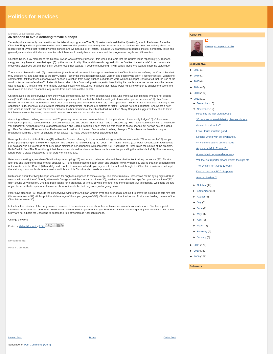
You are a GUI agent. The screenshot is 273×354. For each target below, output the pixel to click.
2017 (197, 69)
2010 (197, 250)
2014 (197, 87)
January (202, 237)
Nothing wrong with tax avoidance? (216, 136)
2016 (197, 75)
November (203, 109)
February (202, 231)
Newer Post (15, 337)
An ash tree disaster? (208, 125)
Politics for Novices (33, 16)
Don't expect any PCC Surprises (214, 171)
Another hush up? (206, 177)
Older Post (170, 337)
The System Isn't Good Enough (214, 165)
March (201, 225)
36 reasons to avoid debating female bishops (221, 119)
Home (92, 337)
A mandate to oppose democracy (215, 154)
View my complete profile (219, 46)
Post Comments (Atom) (37, 344)
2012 (197, 98)
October (202, 185)
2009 (197, 256)
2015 (197, 81)
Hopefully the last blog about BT (214, 113)
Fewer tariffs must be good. (211, 131)
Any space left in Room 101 (212, 148)
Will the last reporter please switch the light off (222, 159)
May (199, 214)
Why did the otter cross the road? (215, 142)
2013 (197, 93)
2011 (197, 244)
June (200, 208)
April (200, 219)
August (201, 196)
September (203, 190)
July (199, 202)
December (203, 103)
